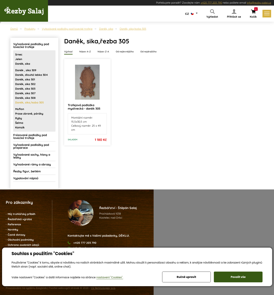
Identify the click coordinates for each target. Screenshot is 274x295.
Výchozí (68, 51)
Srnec (18, 54)
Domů (14, 29)
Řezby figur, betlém (27, 171)
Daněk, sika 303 (25, 88)
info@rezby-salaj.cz (259, 2)
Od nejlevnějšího (125, 51)
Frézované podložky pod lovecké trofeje (30, 136)
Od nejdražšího (148, 51)
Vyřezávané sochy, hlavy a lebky (31, 156)
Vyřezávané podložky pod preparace (31, 146)
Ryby (18, 118)
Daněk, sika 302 (25, 84)
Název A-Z (85, 51)
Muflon (19, 109)
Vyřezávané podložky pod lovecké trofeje (67, 29)
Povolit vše (238, 277)
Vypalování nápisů (25, 178)
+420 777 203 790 (211, 2)
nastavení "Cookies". (109, 277)
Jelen (18, 59)
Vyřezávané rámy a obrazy (32, 164)
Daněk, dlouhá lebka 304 (31, 75)
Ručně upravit (186, 277)
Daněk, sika (106, 29)
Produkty (29, 29)
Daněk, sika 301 (25, 79)
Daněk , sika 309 (25, 70)
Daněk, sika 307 (25, 93)
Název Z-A (103, 51)
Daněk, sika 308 (25, 98)
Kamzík (20, 127)
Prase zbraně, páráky (29, 113)
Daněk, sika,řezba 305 (133, 29)
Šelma (19, 123)
